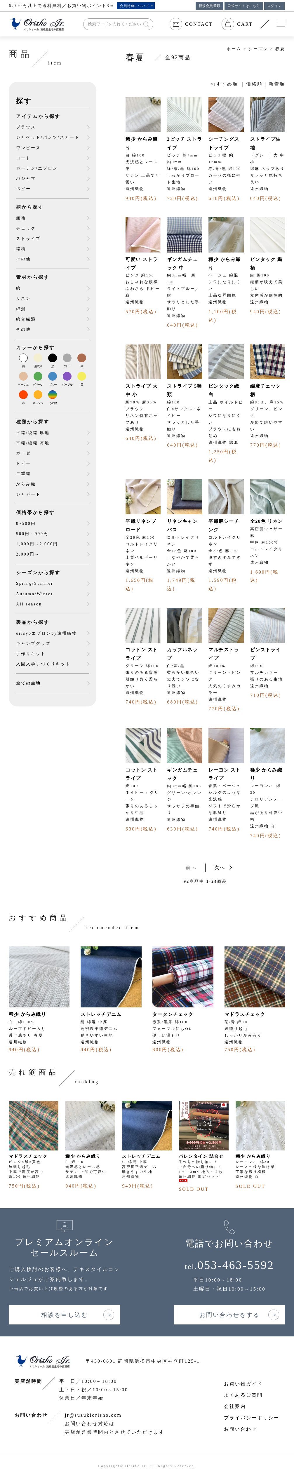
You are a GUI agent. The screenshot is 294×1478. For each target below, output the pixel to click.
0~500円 (26, 523)
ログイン (274, 6)
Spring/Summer (34, 583)
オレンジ (38, 403)
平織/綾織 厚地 (33, 433)
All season (29, 604)
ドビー (23, 463)
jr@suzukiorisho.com (93, 1415)
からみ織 (26, 484)
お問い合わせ (240, 1429)
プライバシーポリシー (251, 1417)
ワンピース (28, 148)
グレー (67, 366)
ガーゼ (23, 453)
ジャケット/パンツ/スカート (48, 137)
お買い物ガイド (243, 1383)
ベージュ (23, 384)
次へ (219, 867)
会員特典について (134, 6)
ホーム (234, 49)
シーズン (258, 49)
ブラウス (26, 127)
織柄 (21, 249)
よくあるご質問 (243, 1394)
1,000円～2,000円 (37, 544)
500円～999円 (32, 534)
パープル (67, 384)
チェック (26, 228)
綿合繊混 (26, 319)
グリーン (38, 384)
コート (23, 158)
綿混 (21, 309)
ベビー (23, 189)
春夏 (280, 49)
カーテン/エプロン (37, 168)
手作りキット (31, 654)
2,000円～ (28, 554)
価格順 (254, 83)
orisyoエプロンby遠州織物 (46, 633)
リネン (23, 298)
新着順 (277, 83)
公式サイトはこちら (243, 6)
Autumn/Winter (34, 594)
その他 (23, 259)
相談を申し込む (64, 1315)
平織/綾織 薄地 (33, 443)
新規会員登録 (209, 6)
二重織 (23, 473)
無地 (21, 218)
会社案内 (235, 1406)
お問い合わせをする (229, 1315)
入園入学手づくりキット (43, 664)
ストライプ (28, 238)
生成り (38, 366)
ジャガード (28, 494)
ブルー (53, 384)
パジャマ (26, 178)
